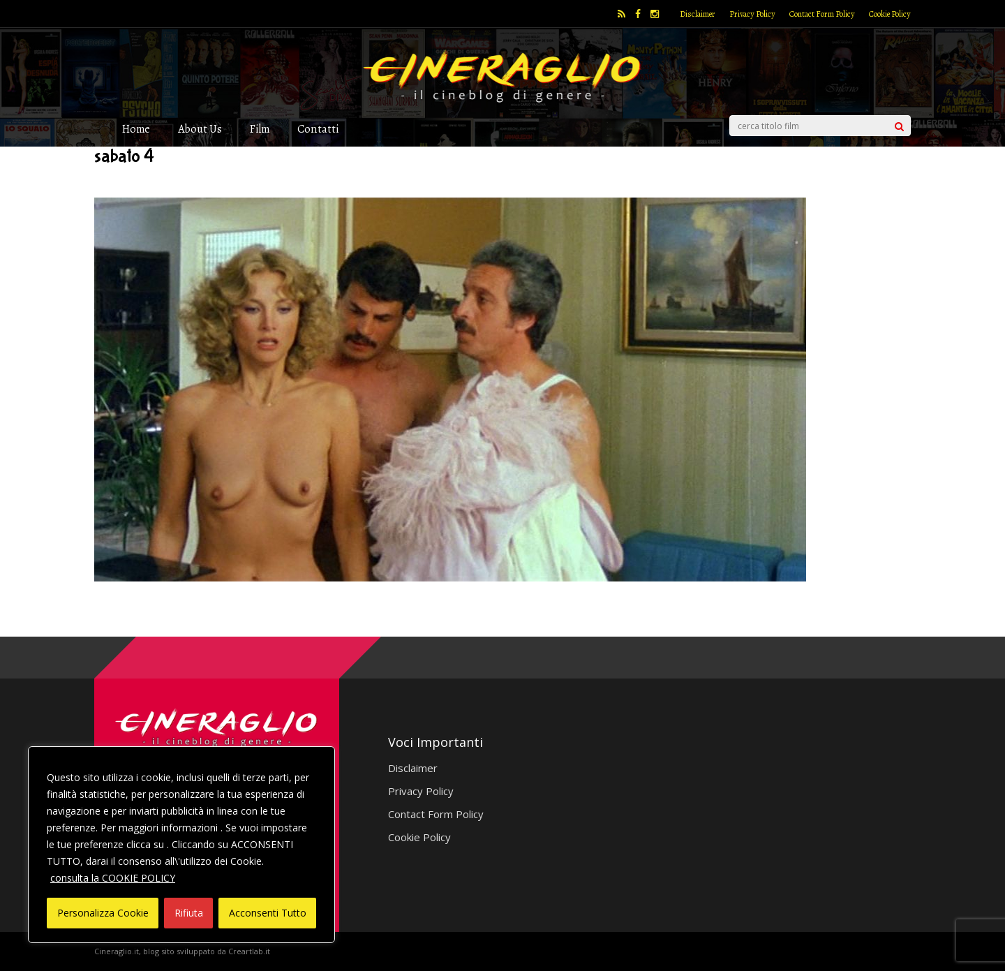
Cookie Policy (890, 14)
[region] (181, 844)
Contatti (317, 129)
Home (136, 129)
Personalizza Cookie (103, 912)
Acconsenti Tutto (267, 912)
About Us (200, 129)
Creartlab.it (249, 951)
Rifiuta (188, 912)
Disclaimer (697, 14)
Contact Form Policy (822, 14)
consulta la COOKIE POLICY (112, 877)
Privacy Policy (752, 14)
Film (259, 129)
